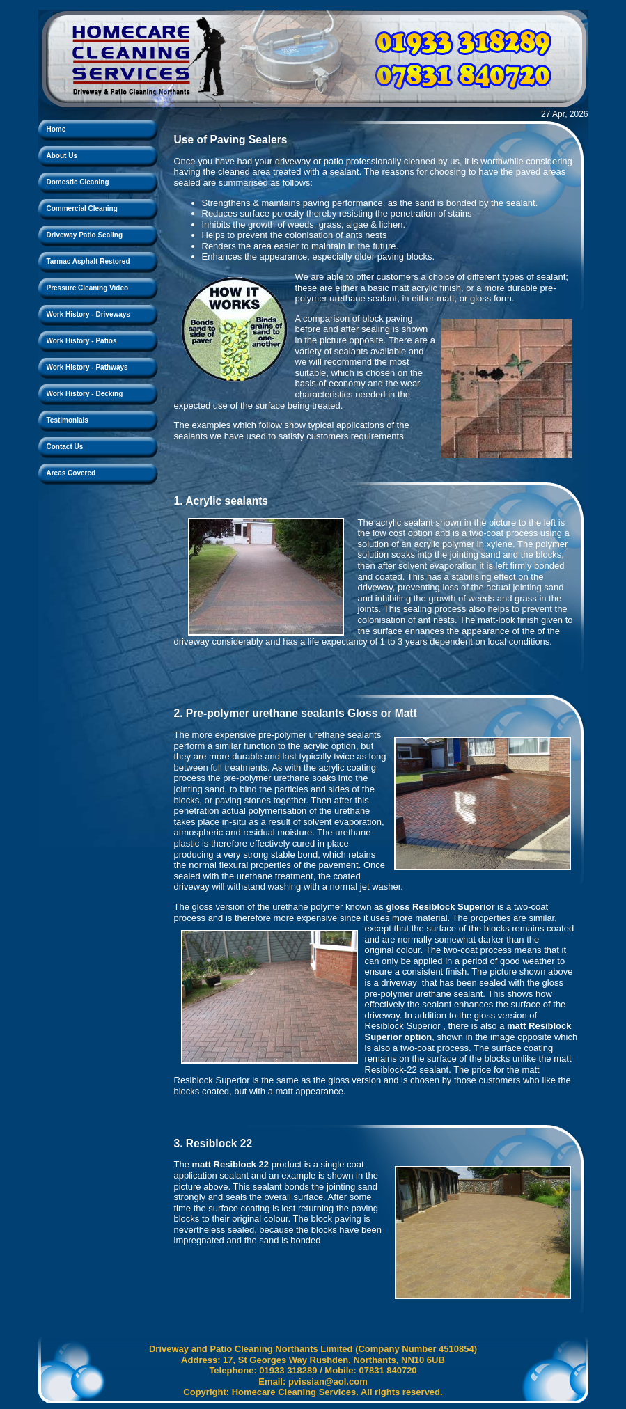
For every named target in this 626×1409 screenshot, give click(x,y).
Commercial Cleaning (82, 208)
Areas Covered (71, 473)
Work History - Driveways (88, 314)
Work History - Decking (85, 393)
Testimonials (67, 420)
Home (56, 129)
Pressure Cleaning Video (88, 288)
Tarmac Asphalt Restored (88, 261)
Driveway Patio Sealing (85, 235)
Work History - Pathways (87, 367)
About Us (62, 155)
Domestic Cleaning (78, 182)
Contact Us (65, 446)
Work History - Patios (82, 341)
